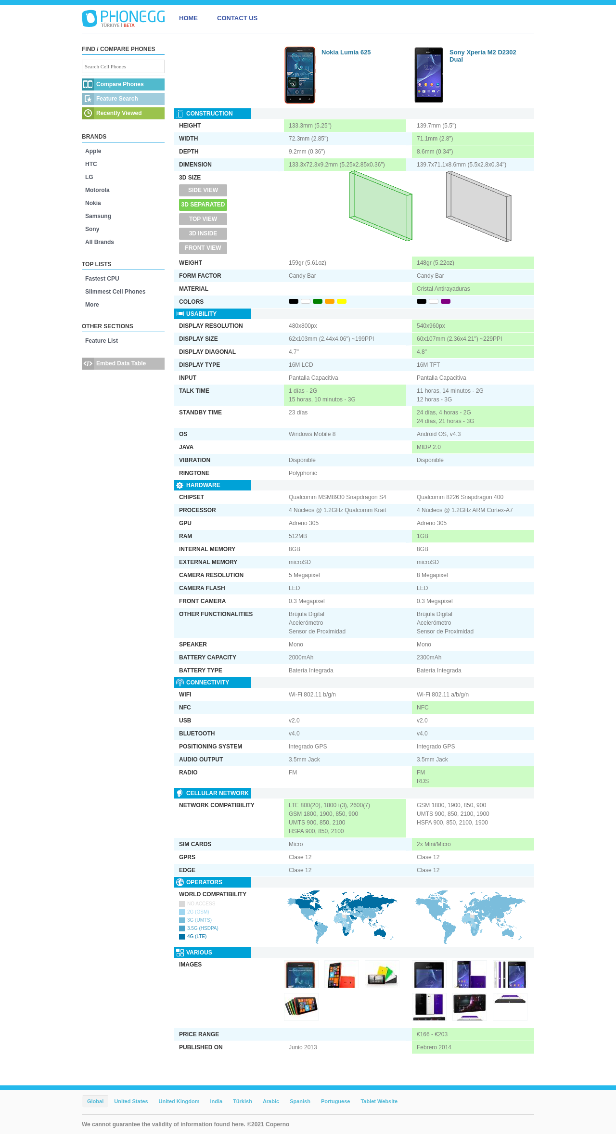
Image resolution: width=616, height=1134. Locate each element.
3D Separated (203, 204)
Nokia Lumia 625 (346, 52)
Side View (203, 190)
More (92, 304)
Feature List (101, 340)
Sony (92, 229)
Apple (93, 151)
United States (131, 1101)
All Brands (99, 242)
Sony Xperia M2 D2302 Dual (482, 56)
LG (89, 177)
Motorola (97, 190)
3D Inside (203, 233)
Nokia (93, 203)
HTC (91, 164)
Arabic (271, 1101)
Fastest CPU (102, 278)
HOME (188, 18)
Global (95, 1101)
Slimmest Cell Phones (115, 291)
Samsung (98, 216)
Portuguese (335, 1101)
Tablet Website (379, 1101)
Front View (203, 248)
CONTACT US (237, 18)
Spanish (300, 1101)
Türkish (242, 1101)
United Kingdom (179, 1101)
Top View (203, 219)
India (216, 1101)
